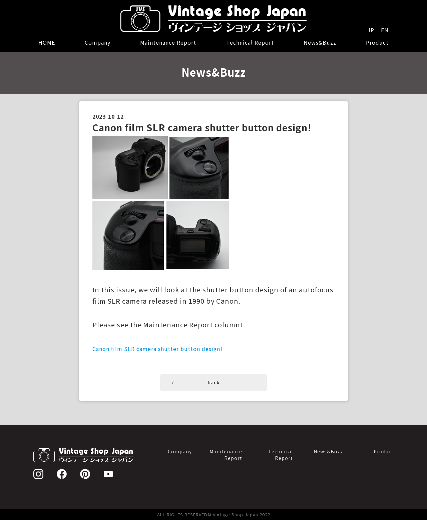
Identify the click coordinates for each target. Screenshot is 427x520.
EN (385, 30)
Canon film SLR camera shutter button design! (157, 349)
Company (97, 42)
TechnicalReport (280, 454)
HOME (46, 42)
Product (377, 42)
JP (370, 30)
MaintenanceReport (225, 454)
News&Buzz (320, 42)
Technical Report (250, 42)
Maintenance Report (168, 42)
